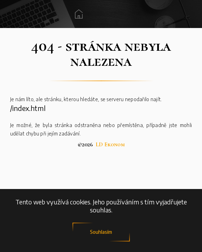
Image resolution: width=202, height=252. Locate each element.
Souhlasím (101, 232)
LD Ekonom (110, 144)
